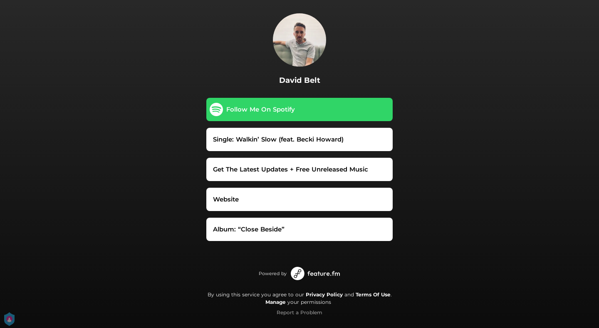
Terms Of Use (373, 294)
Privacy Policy (324, 294)
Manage (275, 302)
